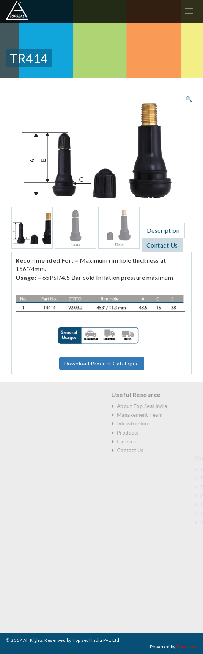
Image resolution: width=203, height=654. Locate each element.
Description (163, 230)
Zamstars (186, 646)
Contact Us (162, 245)
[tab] (163, 230)
